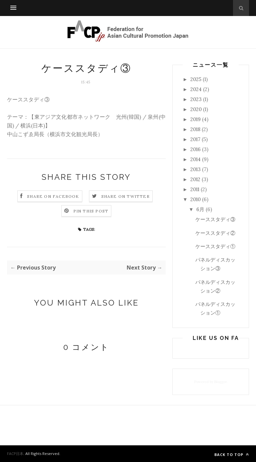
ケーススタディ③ (215, 219)
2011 (194, 189)
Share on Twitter (125, 196)
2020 (196, 109)
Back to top (231, 454)
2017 (195, 139)
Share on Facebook (53, 196)
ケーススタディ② (215, 233)
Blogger (220, 382)
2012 (195, 179)
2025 (195, 79)
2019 (195, 119)
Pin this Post (91, 210)
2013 (195, 169)
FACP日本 (15, 453)
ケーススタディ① (215, 246)
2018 (195, 129)
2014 (195, 159)
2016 (195, 149)
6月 (200, 209)
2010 (195, 199)
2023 (196, 99)
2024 (196, 89)
